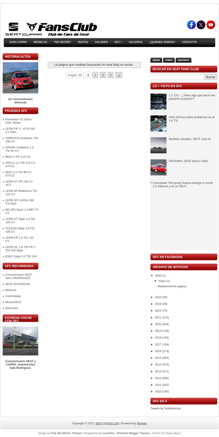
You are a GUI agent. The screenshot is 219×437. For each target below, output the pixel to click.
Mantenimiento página (172, 286)
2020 (158, 324)
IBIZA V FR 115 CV (17, 156)
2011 (158, 384)
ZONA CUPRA (18, 42)
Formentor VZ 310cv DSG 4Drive (18, 121)
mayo (162, 281)
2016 (158, 351)
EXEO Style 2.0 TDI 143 (20, 256)
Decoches (11, 308)
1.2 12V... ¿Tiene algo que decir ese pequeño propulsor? (192, 97)
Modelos (40, 42)
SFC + (118, 42)
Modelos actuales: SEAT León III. (190, 139)
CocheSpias (13, 296)
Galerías (136, 42)
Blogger (142, 423)
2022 (158, 310)
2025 (158, 275)
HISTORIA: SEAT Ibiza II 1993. (189, 161)
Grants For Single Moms (166, 433)
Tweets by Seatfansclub (165, 408)
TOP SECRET (62, 42)
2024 (158, 297)
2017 (158, 344)
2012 (158, 378)
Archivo (183, 60)
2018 (158, 337)
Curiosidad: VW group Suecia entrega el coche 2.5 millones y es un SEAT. (183, 184)
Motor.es (10, 290)
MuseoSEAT (13, 302)
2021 (158, 317)
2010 (158, 391)
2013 (158, 371)
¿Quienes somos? (162, 42)
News (156, 60)
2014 (158, 364)
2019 (158, 330)
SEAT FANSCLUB (107, 423)
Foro (168, 60)
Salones (101, 42)
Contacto (189, 42)
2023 (158, 304)
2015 (158, 357)
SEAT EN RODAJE (17, 284)
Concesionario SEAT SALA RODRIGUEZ (18, 276)
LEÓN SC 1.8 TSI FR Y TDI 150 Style (20, 248)
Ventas (82, 42)
